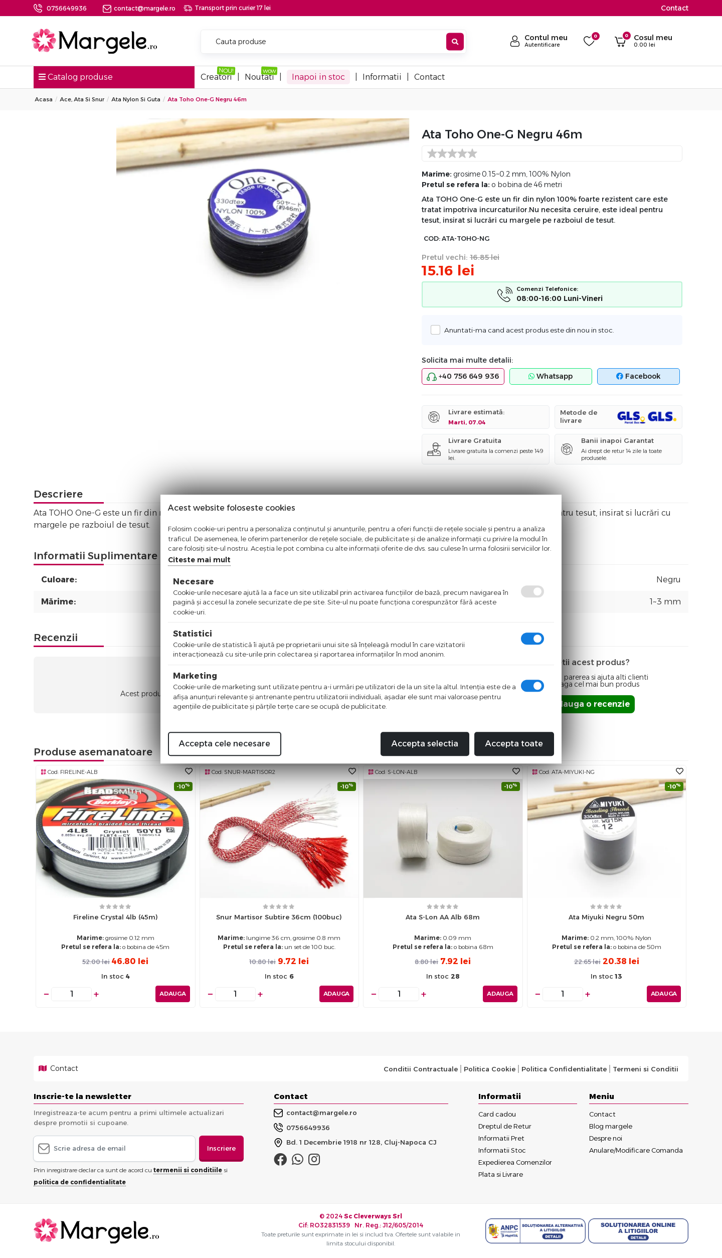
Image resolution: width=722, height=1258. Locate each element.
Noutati (259, 77)
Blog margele (610, 1126)
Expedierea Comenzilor (515, 1162)
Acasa (44, 99)
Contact (674, 8)
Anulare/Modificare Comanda (636, 1150)
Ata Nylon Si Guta (135, 99)
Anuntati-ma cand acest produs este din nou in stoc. (526, 330)
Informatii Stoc (502, 1150)
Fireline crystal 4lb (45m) (115, 917)
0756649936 (67, 8)
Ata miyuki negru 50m (606, 917)
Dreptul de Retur (504, 1126)
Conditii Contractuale (421, 1068)
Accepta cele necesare (224, 743)
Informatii (382, 77)
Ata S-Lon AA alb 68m (443, 917)
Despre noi (605, 1138)
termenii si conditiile (187, 1169)
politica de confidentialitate (80, 1181)
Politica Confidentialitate (564, 1068)
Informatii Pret (501, 1138)
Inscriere (221, 1148)
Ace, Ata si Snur (82, 99)
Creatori (216, 77)
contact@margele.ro (139, 8)
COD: (432, 238)
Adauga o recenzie (590, 704)
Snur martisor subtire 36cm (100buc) (279, 917)
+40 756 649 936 (463, 377)
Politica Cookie (489, 1068)
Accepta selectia (425, 743)
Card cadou (497, 1114)
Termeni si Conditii (645, 1068)
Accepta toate (514, 743)
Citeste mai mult (199, 559)
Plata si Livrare (500, 1174)
